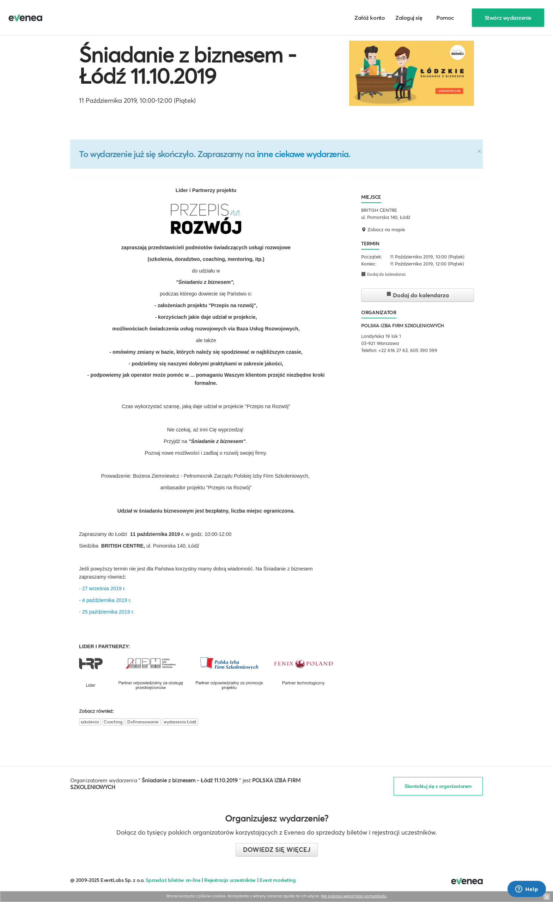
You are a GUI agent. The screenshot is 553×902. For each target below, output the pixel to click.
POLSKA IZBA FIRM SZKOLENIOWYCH (402, 325)
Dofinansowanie (143, 721)
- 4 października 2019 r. (105, 600)
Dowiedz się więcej (276, 850)
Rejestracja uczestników (230, 880)
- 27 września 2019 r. (102, 588)
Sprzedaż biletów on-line (173, 880)
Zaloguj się (408, 17)
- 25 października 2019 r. (106, 612)
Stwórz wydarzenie (508, 17)
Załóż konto (369, 17)
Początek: (371, 256)
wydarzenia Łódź (180, 721)
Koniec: (368, 264)
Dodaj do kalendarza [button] (383, 274)
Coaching (113, 721)
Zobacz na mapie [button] (383, 229)
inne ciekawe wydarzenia (302, 154)
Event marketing (278, 880)
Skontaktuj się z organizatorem (438, 786)
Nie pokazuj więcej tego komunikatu (353, 896)
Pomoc (445, 17)
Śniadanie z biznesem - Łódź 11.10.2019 (187, 65)
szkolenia (90, 721)
